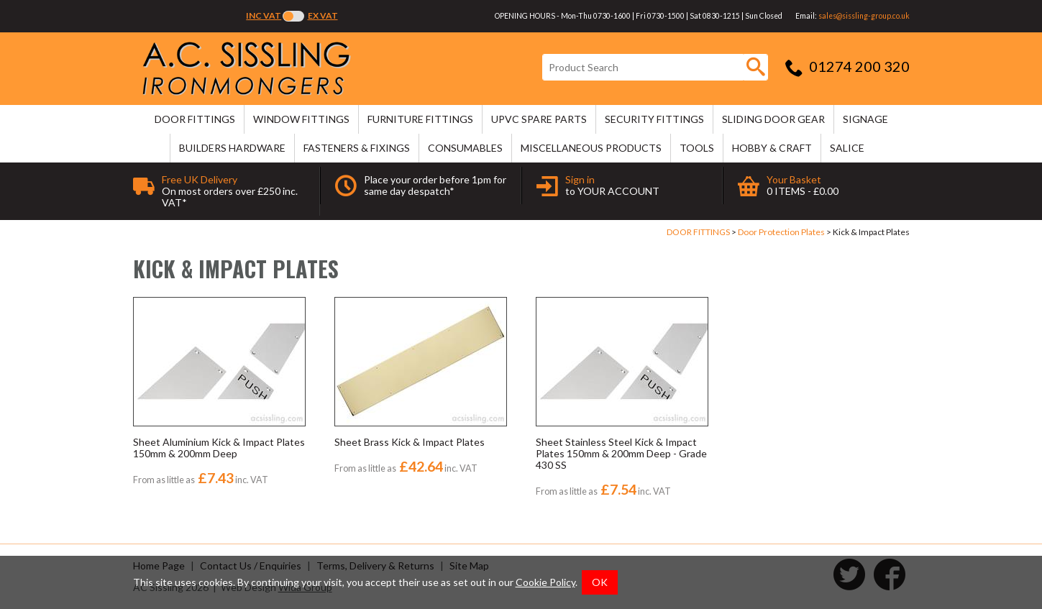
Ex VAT (323, 15)
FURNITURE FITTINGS (420, 119)
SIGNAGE (865, 119)
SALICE (847, 148)
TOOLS (697, 148)
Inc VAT (263, 15)
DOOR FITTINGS (195, 119)
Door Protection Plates (781, 231)
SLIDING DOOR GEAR (773, 119)
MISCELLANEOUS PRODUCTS (591, 148)
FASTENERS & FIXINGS (356, 148)
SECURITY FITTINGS (654, 119)
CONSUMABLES (465, 148)
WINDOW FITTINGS (301, 119)
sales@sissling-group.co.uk (864, 16)
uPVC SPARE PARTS (539, 119)
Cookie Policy (545, 582)
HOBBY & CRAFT (772, 148)
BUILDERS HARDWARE (232, 148)
